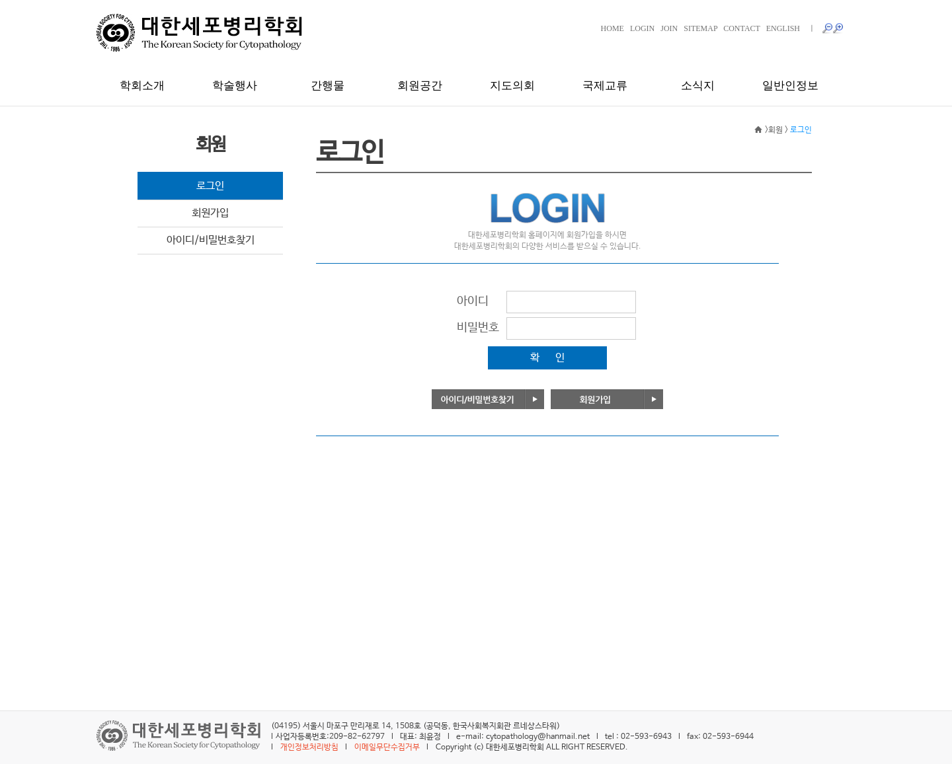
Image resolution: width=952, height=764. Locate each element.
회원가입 (210, 213)
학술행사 (234, 85)
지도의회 (512, 85)
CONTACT (741, 28)
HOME (612, 28)
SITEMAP (700, 28)
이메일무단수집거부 (387, 747)
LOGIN (642, 28)
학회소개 (142, 85)
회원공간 (419, 85)
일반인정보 (790, 85)
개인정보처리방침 (309, 747)
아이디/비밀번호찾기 (211, 240)
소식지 (698, 85)
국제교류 (604, 85)
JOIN (669, 28)
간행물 (327, 85)
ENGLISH (783, 28)
